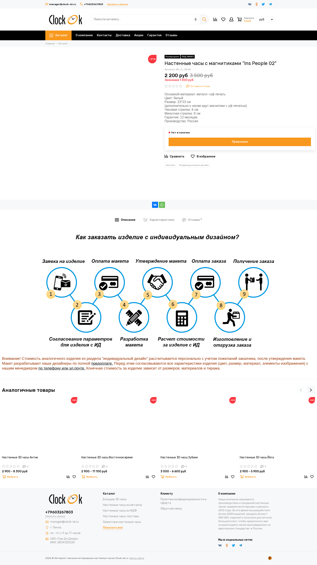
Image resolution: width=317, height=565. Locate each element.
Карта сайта (136, 558)
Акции (138, 35)
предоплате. (102, 363)
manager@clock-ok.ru (60, 4)
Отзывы (171, 35)
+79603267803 (91, 4)
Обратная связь (171, 508)
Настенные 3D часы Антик (20, 457)
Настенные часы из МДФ (120, 510)
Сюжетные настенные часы (122, 522)
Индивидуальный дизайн (194, 165)
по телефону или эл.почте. (61, 368)
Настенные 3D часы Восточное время (107, 457)
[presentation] (301, 390)
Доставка (123, 35)
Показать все (113, 527)
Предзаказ (240, 141)
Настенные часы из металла (122, 505)
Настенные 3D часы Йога (257, 457)
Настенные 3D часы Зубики (179, 457)
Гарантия (154, 35)
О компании (84, 35)
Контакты (104, 35)
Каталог (58, 35)
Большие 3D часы (115, 499)
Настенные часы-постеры (121, 516)
